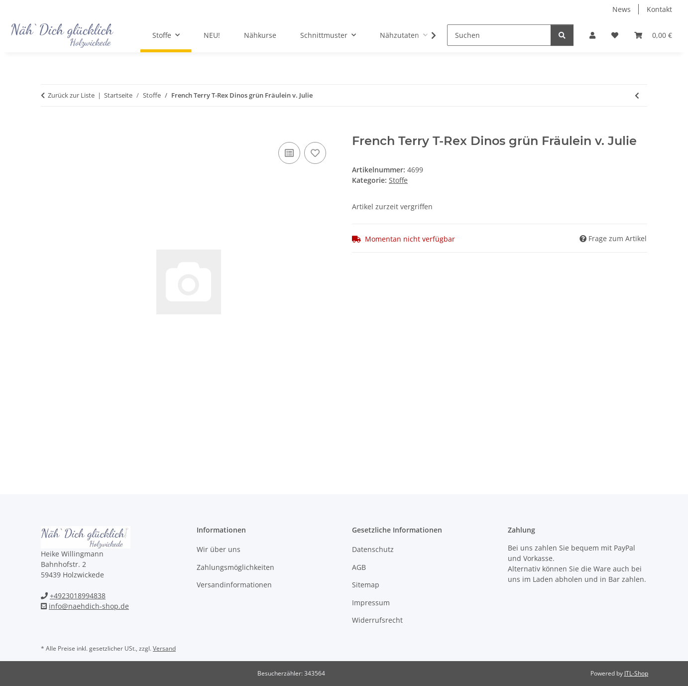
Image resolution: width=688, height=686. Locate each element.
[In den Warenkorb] (49, 128)
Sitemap (365, 584)
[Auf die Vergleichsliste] (289, 153)
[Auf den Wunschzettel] (315, 153)
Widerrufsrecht (377, 620)
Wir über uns (218, 549)
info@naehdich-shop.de (89, 606)
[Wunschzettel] (614, 35)
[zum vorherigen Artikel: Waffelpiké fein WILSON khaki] (637, 95)
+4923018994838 (78, 595)
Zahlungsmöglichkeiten (235, 567)
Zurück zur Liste (71, 95)
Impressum (371, 602)
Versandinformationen (234, 584)
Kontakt (659, 9)
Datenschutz (373, 549)
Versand (164, 648)
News (621, 9)
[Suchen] (499, 35)
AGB (359, 567)
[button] (592, 35)
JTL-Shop (636, 673)
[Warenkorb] (653, 35)
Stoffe (398, 180)
